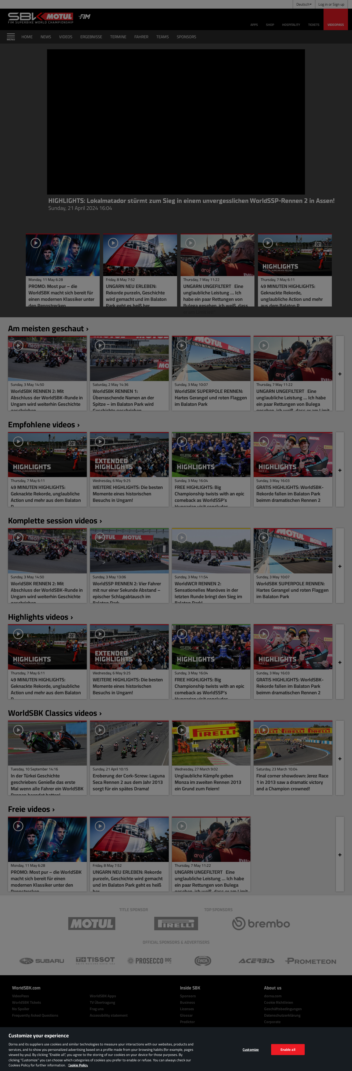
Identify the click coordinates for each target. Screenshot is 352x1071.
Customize (251, 1049)
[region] (176, 1049)
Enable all (288, 1049)
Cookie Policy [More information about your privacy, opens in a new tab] (78, 1065)
